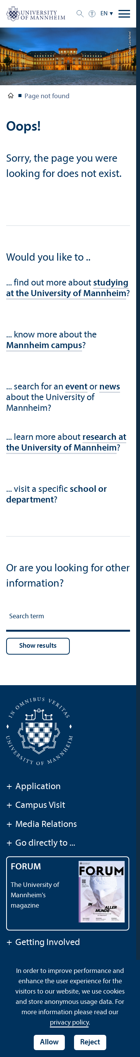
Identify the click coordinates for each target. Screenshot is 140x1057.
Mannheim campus (44, 345)
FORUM (26, 867)
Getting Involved (43, 943)
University (10, 97)
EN (104, 14)
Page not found (47, 96)
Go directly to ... (40, 843)
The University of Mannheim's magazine (35, 895)
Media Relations (41, 825)
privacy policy (69, 1022)
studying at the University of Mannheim (67, 288)
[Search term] (68, 618)
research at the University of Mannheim (66, 443)
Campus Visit (35, 805)
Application (33, 787)
